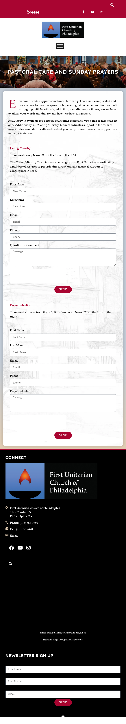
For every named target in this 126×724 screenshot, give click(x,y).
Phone (14, 230)
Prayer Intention (20, 391)
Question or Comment (24, 245)
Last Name (17, 200)
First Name (17, 184)
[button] (112, 5)
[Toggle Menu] (60, 46)
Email (14, 215)
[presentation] (38, 276)
